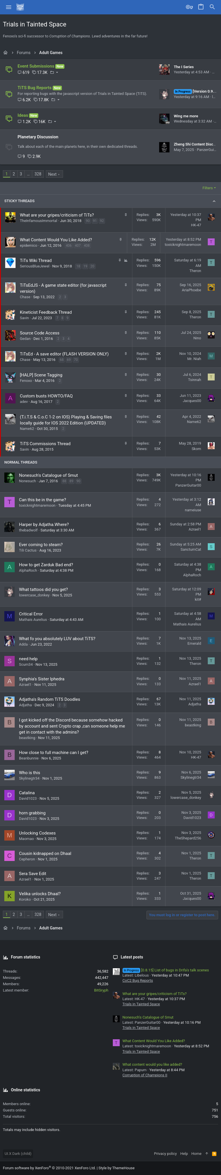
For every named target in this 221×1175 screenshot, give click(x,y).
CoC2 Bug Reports (138, 980)
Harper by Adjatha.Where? (44, 524)
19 (85, 266)
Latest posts (132, 957)
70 (76, 360)
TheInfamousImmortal (38, 221)
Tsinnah (194, 380)
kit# (198, 599)
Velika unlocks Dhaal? (40, 893)
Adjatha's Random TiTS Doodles (49, 699)
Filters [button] (208, 188)
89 (71, 481)
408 (86, 246)
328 (38, 174)
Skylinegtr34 (29, 778)
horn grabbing (32, 813)
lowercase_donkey (34, 595)
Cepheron (27, 859)
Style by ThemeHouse (116, 1168)
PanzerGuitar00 (188, 485)
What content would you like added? (152, 1064)
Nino (197, 338)
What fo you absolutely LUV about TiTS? (57, 638)
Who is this (29, 772)
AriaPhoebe (191, 290)
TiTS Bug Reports (35, 87)
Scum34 (26, 664)
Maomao (26, 839)
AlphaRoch (28, 570)
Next (52, 174)
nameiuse (193, 510)
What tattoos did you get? (43, 589)
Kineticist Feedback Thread (46, 312)
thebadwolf (28, 530)
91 (95, 221)
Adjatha (25, 705)
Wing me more (186, 116)
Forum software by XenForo (49, 1168)
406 (69, 246)
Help (184, 1153)
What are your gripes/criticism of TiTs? (57, 215)
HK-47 (196, 225)
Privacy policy (165, 1153)
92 (102, 221)
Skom (196, 449)
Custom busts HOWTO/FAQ (46, 396)
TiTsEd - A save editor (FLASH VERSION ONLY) (64, 354)
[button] (9, 7)
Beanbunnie (29, 758)
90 (88, 221)
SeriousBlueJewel (34, 266)
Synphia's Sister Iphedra (41, 679)
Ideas (23, 115)
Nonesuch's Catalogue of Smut (48, 475)
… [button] (28, 174)
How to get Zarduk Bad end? (46, 564)
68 (62, 360)
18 (78, 266)
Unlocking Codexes (37, 833)
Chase (25, 297)
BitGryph (101, 990)
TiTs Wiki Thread (36, 260)
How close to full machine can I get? (53, 752)
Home (196, 1153)
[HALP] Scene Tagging (41, 375)
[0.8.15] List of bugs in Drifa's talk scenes (166, 970)
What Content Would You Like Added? (56, 239)
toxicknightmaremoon (183, 244)
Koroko (25, 899)
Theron (195, 271)
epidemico (28, 245)
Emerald (194, 643)
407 (78, 246)
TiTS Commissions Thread (45, 443)
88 (64, 481)
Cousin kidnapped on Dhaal (45, 853)
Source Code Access (40, 333)
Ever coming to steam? (41, 544)
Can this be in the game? (42, 499)
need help (28, 658)
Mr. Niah (194, 359)
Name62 (27, 428)
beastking (27, 738)
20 (92, 266)
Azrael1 (194, 529)
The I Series (184, 67)
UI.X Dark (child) (18, 1153)
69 (69, 360)
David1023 (28, 798)
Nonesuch (27, 481)
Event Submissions (36, 66)
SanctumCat (191, 549)
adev (24, 401)
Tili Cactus (28, 550)
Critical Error (31, 614)
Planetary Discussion (38, 136)
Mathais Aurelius (33, 619)
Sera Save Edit (32, 873)
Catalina (27, 792)
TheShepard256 (188, 838)
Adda (23, 644)
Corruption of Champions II (145, 1075)
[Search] (212, 7)
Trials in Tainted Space (141, 1004)
